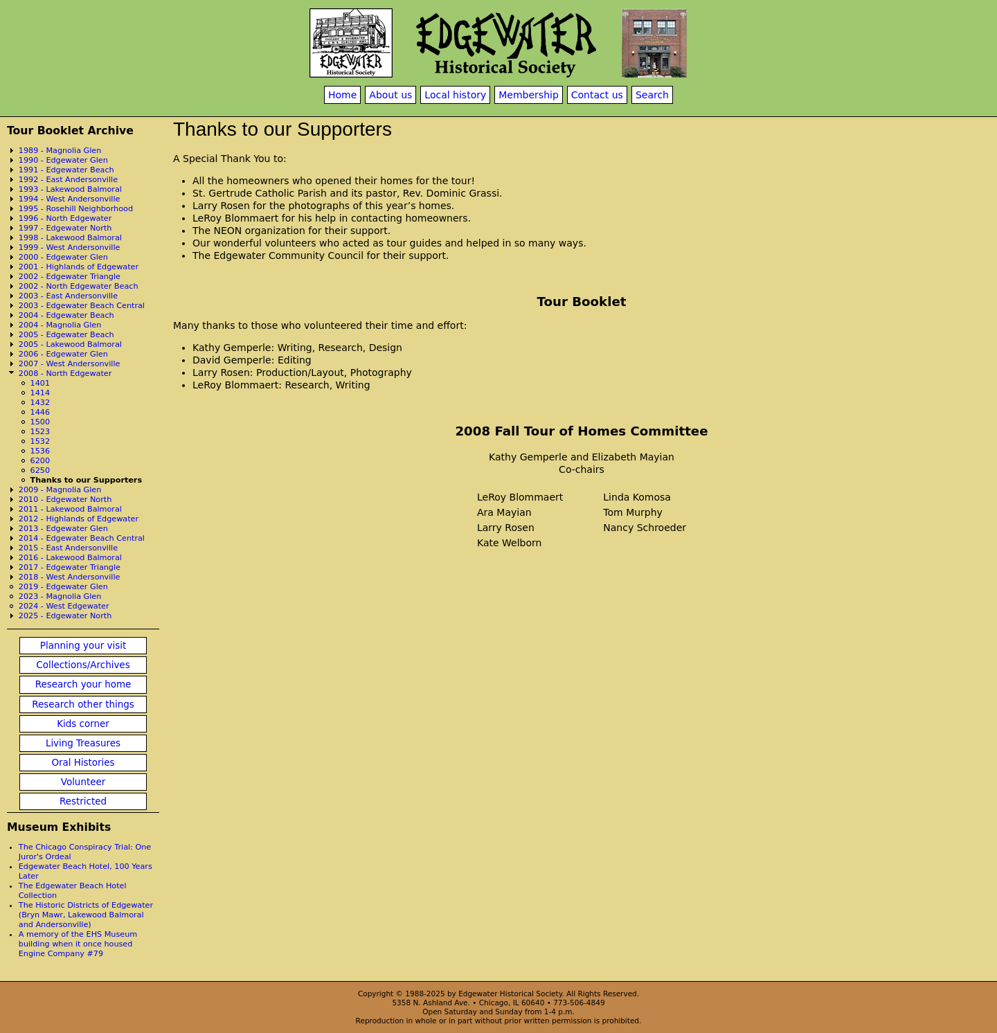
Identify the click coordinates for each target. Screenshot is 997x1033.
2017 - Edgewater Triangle (69, 567)
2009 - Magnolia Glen (60, 489)
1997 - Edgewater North (65, 228)
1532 (40, 441)
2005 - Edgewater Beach (66, 334)
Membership (528, 94)
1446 (40, 412)
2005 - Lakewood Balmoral (70, 344)
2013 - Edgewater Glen (63, 528)
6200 (40, 460)
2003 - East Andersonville (68, 295)
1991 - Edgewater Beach (66, 169)
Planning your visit (83, 645)
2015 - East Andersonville (68, 548)
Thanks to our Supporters (86, 480)
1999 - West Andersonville (69, 247)
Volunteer (83, 782)
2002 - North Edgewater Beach (78, 286)
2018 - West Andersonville (69, 577)
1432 (40, 402)
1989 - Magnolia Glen (60, 150)
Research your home (83, 684)
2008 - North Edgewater (65, 373)
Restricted (83, 801)
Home (342, 94)
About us (390, 94)
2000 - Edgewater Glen (63, 257)
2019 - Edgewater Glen (63, 586)
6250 (40, 470)
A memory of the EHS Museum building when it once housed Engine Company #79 (78, 944)
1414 (40, 392)
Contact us (597, 94)
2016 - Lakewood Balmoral (70, 557)
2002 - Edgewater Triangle (69, 276)
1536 (40, 451)
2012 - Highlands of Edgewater (78, 518)
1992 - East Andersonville (68, 179)
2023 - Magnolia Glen (60, 596)
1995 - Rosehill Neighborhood (76, 208)
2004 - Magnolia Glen (60, 325)
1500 (40, 421)
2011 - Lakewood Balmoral (70, 509)
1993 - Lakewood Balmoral (70, 189)
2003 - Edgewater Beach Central (82, 305)
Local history (455, 94)
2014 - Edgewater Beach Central (82, 538)
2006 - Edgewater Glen (63, 354)
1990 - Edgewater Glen (63, 160)
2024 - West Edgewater (64, 606)
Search (652, 94)
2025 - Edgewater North (65, 615)
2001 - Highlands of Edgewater (78, 266)
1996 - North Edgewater (65, 218)
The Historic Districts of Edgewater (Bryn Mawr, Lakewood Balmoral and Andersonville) (86, 915)
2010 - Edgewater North (65, 499)
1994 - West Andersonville (69, 199)
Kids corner (83, 724)
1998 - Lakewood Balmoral (70, 237)
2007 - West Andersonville (69, 363)
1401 (40, 383)
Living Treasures (83, 743)
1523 (40, 431)
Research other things (83, 704)
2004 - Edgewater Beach (66, 315)
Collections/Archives (82, 665)
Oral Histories (82, 762)
